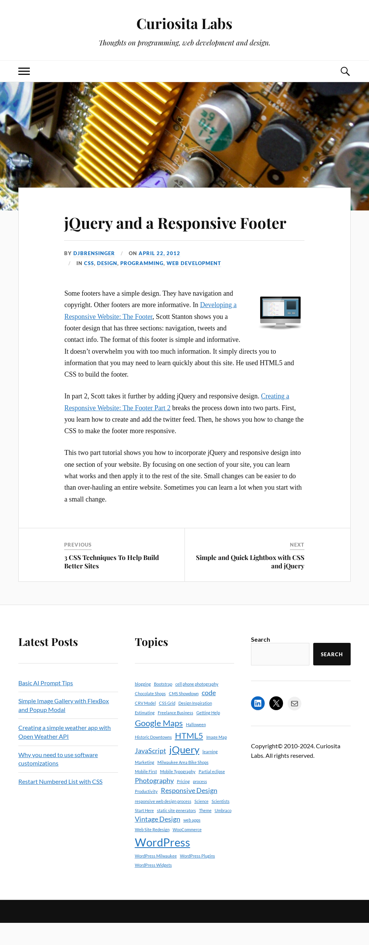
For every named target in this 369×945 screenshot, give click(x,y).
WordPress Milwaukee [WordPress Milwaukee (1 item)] (156, 877)
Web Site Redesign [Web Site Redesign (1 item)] (152, 851)
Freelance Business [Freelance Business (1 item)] (175, 734)
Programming (141, 285)
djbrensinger (94, 275)
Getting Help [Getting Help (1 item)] (208, 734)
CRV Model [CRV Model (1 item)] (145, 725)
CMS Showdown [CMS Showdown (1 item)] (184, 715)
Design (107, 285)
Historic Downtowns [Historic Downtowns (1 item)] (153, 759)
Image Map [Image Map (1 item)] (216, 759)
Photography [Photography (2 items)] (154, 802)
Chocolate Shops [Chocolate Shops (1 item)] (150, 715)
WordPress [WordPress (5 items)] (162, 864)
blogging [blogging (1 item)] (143, 705)
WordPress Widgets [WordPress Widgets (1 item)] (153, 886)
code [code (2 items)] (209, 714)
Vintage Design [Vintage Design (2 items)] (157, 841)
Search (260, 661)
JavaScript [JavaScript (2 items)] (150, 773)
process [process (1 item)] (200, 803)
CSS (89, 285)
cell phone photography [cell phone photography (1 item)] (196, 705)
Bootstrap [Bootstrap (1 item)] (163, 705)
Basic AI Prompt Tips (45, 704)
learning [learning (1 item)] (210, 773)
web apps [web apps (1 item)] (192, 841)
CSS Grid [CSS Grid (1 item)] (167, 725)
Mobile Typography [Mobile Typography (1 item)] (178, 793)
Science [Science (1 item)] (201, 822)
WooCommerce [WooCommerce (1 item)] (187, 851)
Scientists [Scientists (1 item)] (221, 822)
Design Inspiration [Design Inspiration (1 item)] (195, 725)
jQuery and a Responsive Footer (159, 232)
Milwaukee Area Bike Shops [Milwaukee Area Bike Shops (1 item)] (183, 784)
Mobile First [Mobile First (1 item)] (146, 793)
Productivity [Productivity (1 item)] (146, 813)
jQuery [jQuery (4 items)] (184, 771)
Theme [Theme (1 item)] (205, 832)
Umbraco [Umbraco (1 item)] (223, 832)
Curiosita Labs (184, 23)
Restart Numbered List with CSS (60, 803)
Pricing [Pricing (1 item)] (183, 803)
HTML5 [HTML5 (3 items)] (189, 757)
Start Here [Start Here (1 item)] (144, 832)
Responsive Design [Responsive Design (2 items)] (189, 812)
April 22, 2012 (159, 275)
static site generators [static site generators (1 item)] (176, 832)
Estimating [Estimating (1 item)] (145, 734)
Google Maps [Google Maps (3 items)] (159, 744)
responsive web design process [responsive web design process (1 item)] (163, 822)
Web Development (194, 285)
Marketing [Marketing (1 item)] (144, 784)
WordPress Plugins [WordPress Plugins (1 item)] (197, 877)
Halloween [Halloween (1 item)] (196, 746)
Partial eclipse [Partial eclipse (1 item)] (212, 793)
